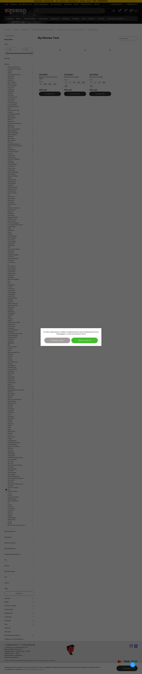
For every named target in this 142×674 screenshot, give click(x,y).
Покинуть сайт (57, 340)
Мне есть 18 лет (84, 340)
